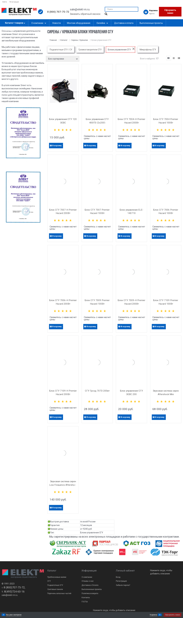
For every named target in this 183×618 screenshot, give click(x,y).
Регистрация (14, 2)
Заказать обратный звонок (85, 14)
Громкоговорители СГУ (90, 49)
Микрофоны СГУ (148, 49)
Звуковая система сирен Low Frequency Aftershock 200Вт (63, 485)
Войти (4, 2)
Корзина (153, 615)
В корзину (57, 146)
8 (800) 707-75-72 (58, 11)
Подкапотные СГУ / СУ (61, 49)
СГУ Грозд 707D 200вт (97, 390)
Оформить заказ (170, 11)
